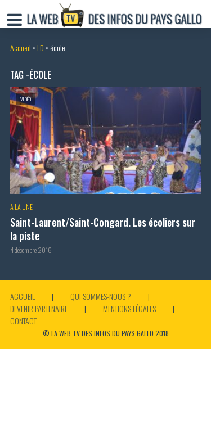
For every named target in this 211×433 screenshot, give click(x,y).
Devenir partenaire (39, 308)
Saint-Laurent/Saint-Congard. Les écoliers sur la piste (102, 228)
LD (40, 47)
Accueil (20, 47)
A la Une (21, 206)
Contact (23, 321)
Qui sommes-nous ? (100, 296)
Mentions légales (129, 308)
